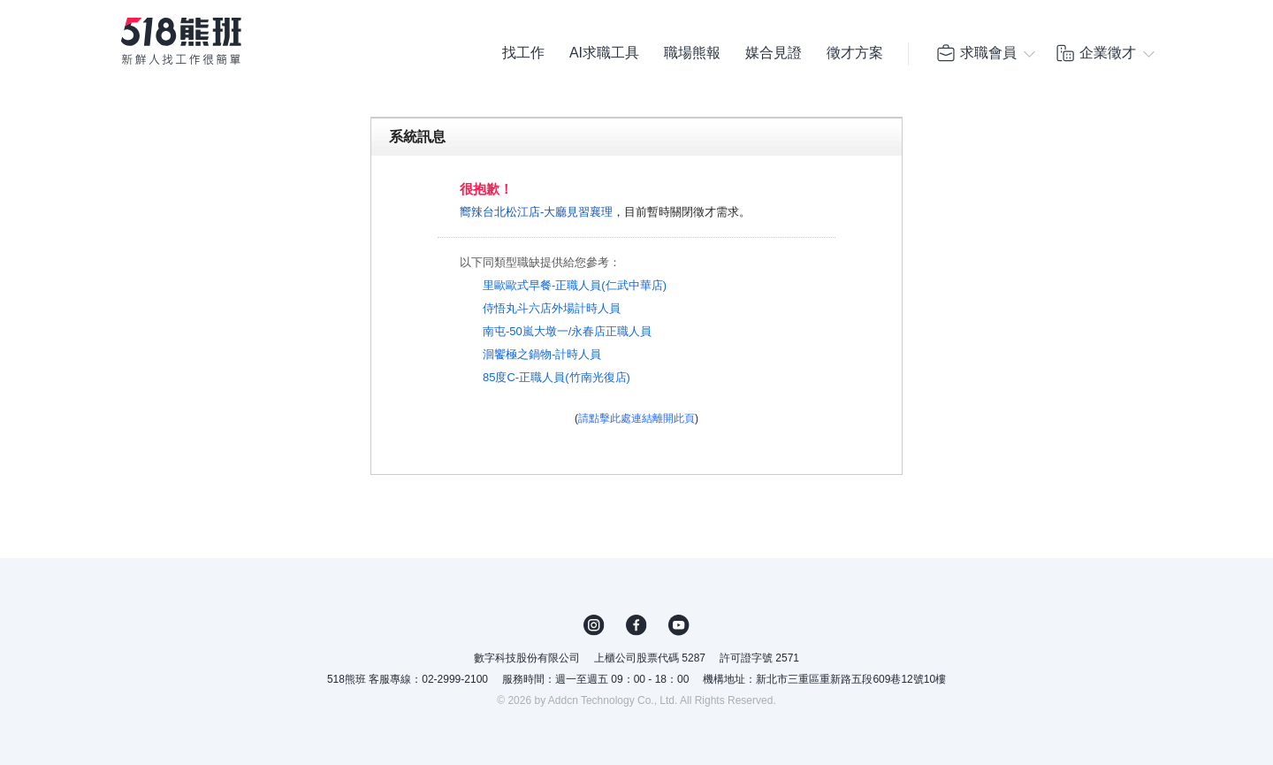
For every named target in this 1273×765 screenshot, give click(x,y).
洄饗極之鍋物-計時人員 (542, 354)
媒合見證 (773, 53)
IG (594, 625)
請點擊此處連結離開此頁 (636, 418)
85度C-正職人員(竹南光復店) (556, 377)
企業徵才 (1095, 53)
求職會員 (976, 53)
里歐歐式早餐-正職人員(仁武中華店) (575, 285)
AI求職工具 (604, 53)
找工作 (523, 53)
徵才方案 (855, 53)
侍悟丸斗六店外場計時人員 (552, 308)
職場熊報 (692, 53)
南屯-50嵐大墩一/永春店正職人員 (567, 331)
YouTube (679, 625)
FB (636, 625)
